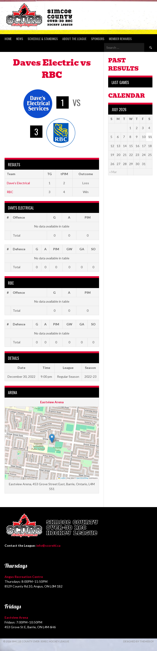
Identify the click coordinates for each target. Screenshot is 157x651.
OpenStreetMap (82, 478)
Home (8, 38)
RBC (10, 192)
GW (69, 249)
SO (93, 249)
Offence (19, 217)
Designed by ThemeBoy (138, 641)
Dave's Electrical (18, 183)
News (19, 38)
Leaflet (61, 478)
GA (81, 249)
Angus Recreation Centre (24, 577)
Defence (19, 249)
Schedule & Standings (43, 38)
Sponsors (97, 38)
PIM (88, 217)
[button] (52, 438)
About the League (74, 38)
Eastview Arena (52, 402)
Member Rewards (120, 38)
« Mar (113, 172)
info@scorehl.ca (48, 545)
